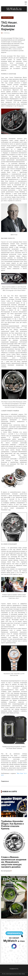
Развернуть (14, 968)
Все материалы (5, 870)
